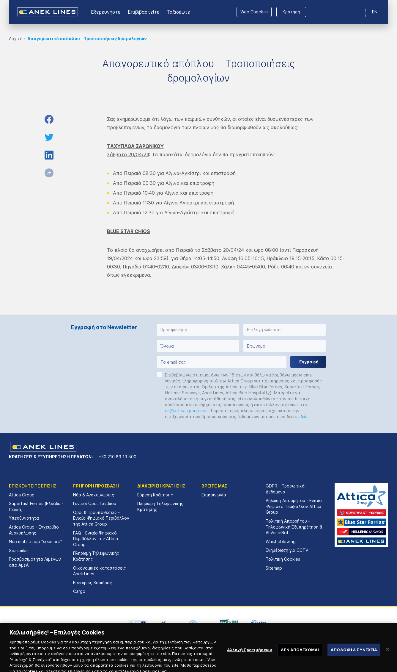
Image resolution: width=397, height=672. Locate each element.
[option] (137, 624)
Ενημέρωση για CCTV (287, 550)
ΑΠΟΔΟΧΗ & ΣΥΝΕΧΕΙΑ (354, 655)
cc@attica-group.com (187, 410)
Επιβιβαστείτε (144, 12)
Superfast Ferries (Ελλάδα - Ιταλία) (36, 506)
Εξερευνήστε (106, 12)
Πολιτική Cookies (283, 559)
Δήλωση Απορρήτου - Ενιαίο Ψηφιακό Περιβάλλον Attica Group (294, 506)
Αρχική (15, 38)
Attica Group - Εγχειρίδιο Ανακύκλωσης (34, 529)
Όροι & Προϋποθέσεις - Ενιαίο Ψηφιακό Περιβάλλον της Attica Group (101, 518)
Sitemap (274, 568)
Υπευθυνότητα (24, 518)
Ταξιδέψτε (178, 12)
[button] (198, 330)
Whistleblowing (281, 541)
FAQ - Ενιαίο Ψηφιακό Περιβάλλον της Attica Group (95, 538)
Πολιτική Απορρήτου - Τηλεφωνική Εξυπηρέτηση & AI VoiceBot (294, 526)
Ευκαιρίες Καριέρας (92, 582)
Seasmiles (19, 550)
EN (374, 11)
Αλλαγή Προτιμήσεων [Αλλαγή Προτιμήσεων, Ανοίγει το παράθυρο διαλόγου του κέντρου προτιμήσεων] (249, 655)
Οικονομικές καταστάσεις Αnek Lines (99, 570)
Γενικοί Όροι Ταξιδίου (94, 503)
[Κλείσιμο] (387, 655)
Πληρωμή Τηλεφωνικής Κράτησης (96, 556)
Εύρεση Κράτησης (155, 494)
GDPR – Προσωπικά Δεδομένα (285, 488)
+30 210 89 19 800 (117, 456)
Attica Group (21, 494)
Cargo (79, 591)
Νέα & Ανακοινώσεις (93, 494)
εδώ (302, 416)
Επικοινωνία (213, 494)
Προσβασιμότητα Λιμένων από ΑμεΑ (35, 562)
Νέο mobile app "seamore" (35, 541)
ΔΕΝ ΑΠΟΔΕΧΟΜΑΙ (300, 655)
